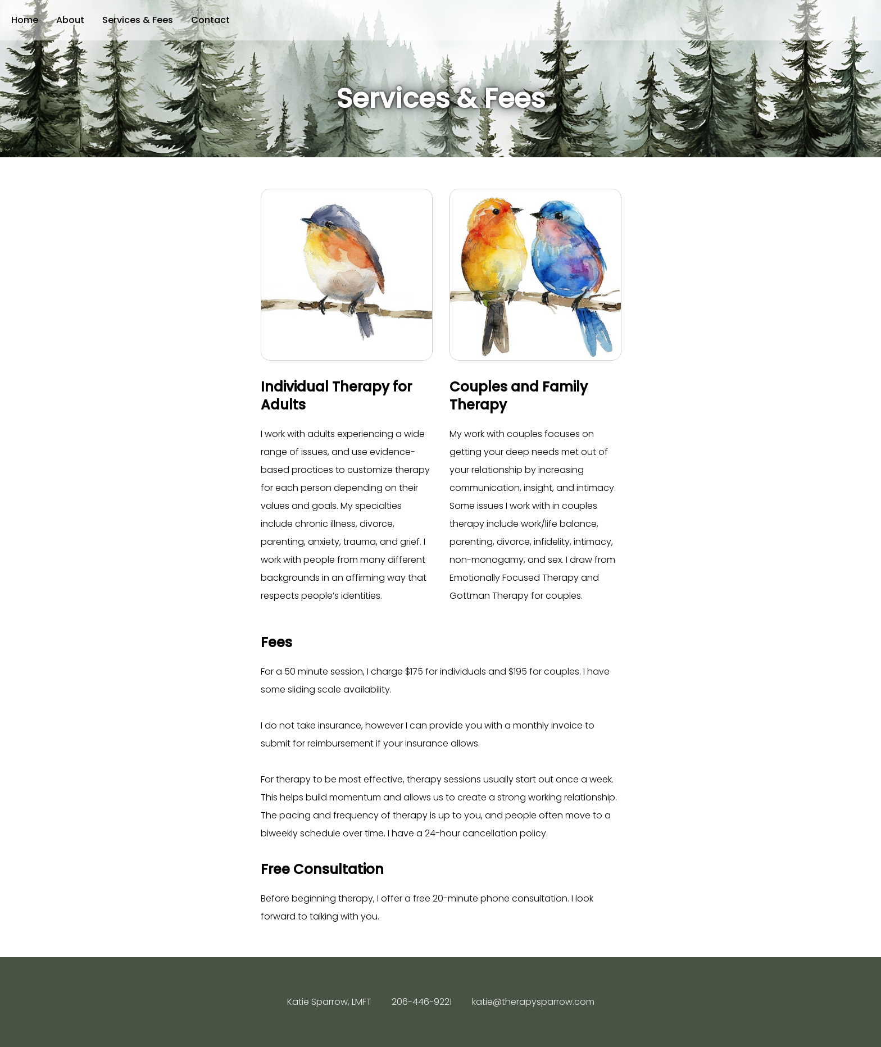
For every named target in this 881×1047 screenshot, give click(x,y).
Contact (210, 19)
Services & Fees (137, 19)
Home (24, 19)
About (70, 19)
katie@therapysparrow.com (533, 1001)
